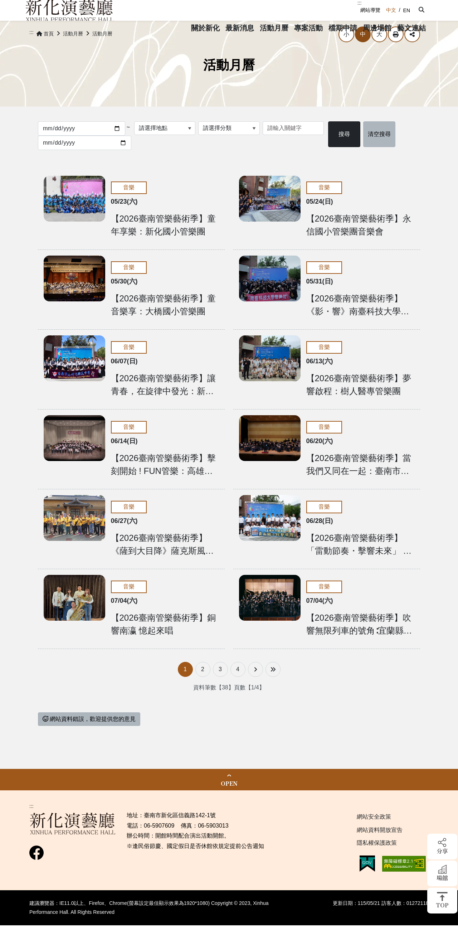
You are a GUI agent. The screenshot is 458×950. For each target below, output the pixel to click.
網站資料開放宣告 (380, 850)
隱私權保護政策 (377, 863)
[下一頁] (255, 689)
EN (406, 10)
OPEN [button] (229, 803)
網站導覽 (370, 10)
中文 (391, 10)
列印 (396, 54)
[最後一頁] (273, 689)
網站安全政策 (374, 837)
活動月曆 (73, 54)
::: (359, 3)
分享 (412, 54)
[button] (419, 10)
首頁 (45, 54)
